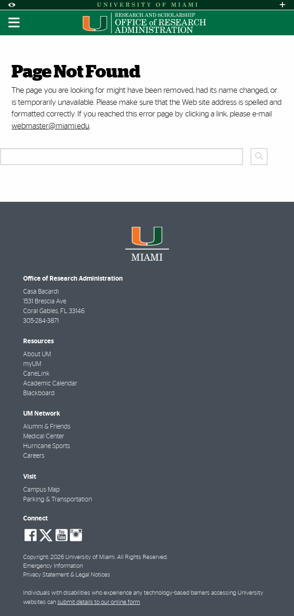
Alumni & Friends (46, 427)
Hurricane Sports (46, 446)
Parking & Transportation (57, 499)
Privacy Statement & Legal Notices (66, 575)
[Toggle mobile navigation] (14, 22)
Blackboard (39, 393)
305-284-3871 (41, 321)
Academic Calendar (50, 383)
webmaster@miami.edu (50, 126)
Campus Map (41, 490)
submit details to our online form (98, 602)
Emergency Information (53, 566)
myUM (32, 364)
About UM (37, 354)
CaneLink (36, 374)
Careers (33, 456)
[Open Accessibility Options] (11, 5)
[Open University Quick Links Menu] (282, 5)
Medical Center (43, 436)
